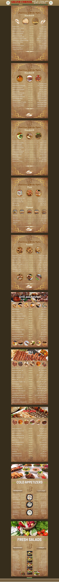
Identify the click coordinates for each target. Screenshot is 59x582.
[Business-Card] (29, 577)
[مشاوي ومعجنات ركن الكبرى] (40, 1)
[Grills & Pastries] (39, 3)
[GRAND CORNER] (21, 2)
